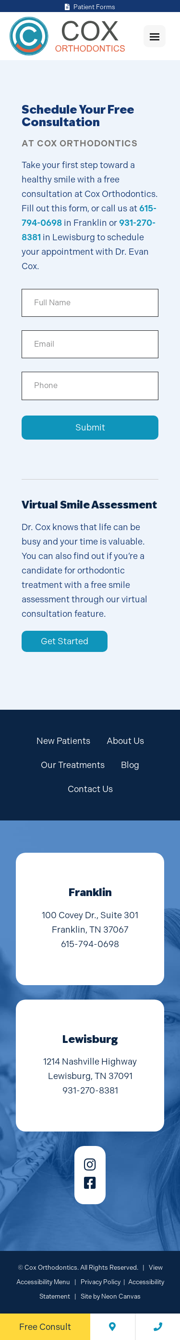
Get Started (64, 641)
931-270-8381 (90, 1090)
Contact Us (90, 789)
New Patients (63, 741)
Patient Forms (90, 7)
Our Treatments (73, 765)
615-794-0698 (90, 944)
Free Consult (45, 1327)
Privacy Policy (100, 1282)
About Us (125, 741)
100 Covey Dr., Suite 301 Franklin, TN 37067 (90, 922)
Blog (130, 765)
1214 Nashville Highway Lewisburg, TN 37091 (90, 1068)
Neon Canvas (121, 1296)
